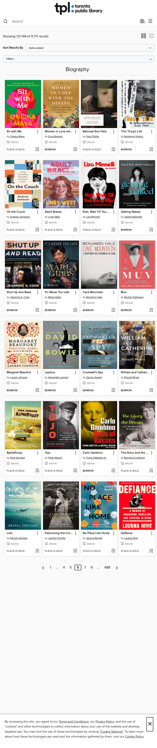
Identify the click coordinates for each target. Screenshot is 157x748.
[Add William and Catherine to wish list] (151, 390)
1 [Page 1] (50, 567)
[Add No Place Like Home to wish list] (113, 551)
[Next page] (117, 567)
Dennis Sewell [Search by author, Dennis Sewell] (94, 377)
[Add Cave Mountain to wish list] (113, 310)
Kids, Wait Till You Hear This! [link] (97, 212)
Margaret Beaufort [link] (19, 372)
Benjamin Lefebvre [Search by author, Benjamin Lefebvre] (134, 457)
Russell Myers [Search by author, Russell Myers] (131, 377)
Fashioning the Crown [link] (59, 533)
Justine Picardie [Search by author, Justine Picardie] (56, 538)
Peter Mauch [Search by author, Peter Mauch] (55, 457)
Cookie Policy (134, 737)
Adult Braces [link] (53, 212)
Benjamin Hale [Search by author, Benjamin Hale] (94, 297)
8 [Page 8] (92, 567)
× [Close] (149, 724)
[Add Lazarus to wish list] (75, 390)
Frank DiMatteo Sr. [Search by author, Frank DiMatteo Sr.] (96, 457)
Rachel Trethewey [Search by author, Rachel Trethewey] (134, 297)
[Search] (5, 21)
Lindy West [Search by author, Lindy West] (54, 216)
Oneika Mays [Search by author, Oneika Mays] (17, 136)
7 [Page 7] (85, 567)
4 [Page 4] (64, 567)
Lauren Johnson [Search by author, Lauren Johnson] (19, 377)
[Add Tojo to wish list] (75, 471)
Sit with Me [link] (14, 131)
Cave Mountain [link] (93, 292)
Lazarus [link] (50, 372)
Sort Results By (13, 48)
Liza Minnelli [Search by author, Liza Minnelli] (93, 216)
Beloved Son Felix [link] (95, 131)
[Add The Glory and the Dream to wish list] (151, 471)
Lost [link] (9, 533)
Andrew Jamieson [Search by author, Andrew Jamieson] (20, 216)
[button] (143, 37)
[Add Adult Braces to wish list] (75, 230)
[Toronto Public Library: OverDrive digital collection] (78, 8)
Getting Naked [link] (130, 212)
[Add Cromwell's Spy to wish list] (113, 390)
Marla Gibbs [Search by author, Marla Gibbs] (54, 297)
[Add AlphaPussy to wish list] (37, 471)
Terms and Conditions (74, 722)
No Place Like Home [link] (96, 533)
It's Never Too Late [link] (57, 292)
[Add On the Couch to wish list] (37, 230)
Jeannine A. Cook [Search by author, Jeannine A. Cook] (19, 297)
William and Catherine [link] (135, 372)
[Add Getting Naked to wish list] (151, 230)
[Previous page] (43, 567)
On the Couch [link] (16, 212)
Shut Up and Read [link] (19, 292)
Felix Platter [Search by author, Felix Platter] (92, 136)
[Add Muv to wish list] (151, 310)
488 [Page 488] (107, 567)
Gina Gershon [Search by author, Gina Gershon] (17, 457)
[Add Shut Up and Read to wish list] (37, 310)
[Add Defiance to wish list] (151, 551)
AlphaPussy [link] (14, 453)
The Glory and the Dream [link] (135, 453)
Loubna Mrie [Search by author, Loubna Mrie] (131, 538)
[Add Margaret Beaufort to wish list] (37, 390)
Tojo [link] (47, 453)
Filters (10, 59)
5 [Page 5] (71, 567)
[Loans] (142, 22)
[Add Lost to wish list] (37, 551)
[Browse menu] (150, 21)
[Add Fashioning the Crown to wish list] (75, 551)
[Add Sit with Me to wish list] (37, 149)
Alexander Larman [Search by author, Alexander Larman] (58, 377)
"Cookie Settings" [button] (111, 732)
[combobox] (70, 21)
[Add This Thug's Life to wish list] (151, 149)
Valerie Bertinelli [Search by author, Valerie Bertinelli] (133, 216)
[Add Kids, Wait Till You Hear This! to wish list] (113, 230)
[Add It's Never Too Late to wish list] (75, 310)
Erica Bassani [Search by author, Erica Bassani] (55, 136)
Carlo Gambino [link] (93, 453)
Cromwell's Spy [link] (93, 372)
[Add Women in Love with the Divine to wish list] (75, 149)
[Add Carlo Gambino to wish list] (113, 471)
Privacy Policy (104, 722)
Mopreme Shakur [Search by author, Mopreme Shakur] (133, 136)
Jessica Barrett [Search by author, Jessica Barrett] (94, 538)
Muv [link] (124, 292)
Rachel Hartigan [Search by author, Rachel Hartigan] (19, 538)
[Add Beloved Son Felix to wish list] (113, 149)
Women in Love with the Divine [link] (59, 131)
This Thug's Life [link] (131, 131)
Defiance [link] (126, 533)
